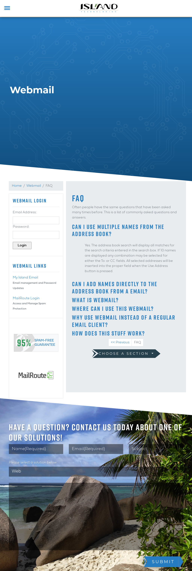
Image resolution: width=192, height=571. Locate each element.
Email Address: (25, 212)
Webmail (33, 186)
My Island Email (25, 277)
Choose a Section (125, 353)
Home (17, 186)
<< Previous (120, 342)
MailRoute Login (26, 298)
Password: (21, 227)
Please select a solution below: (33, 462)
